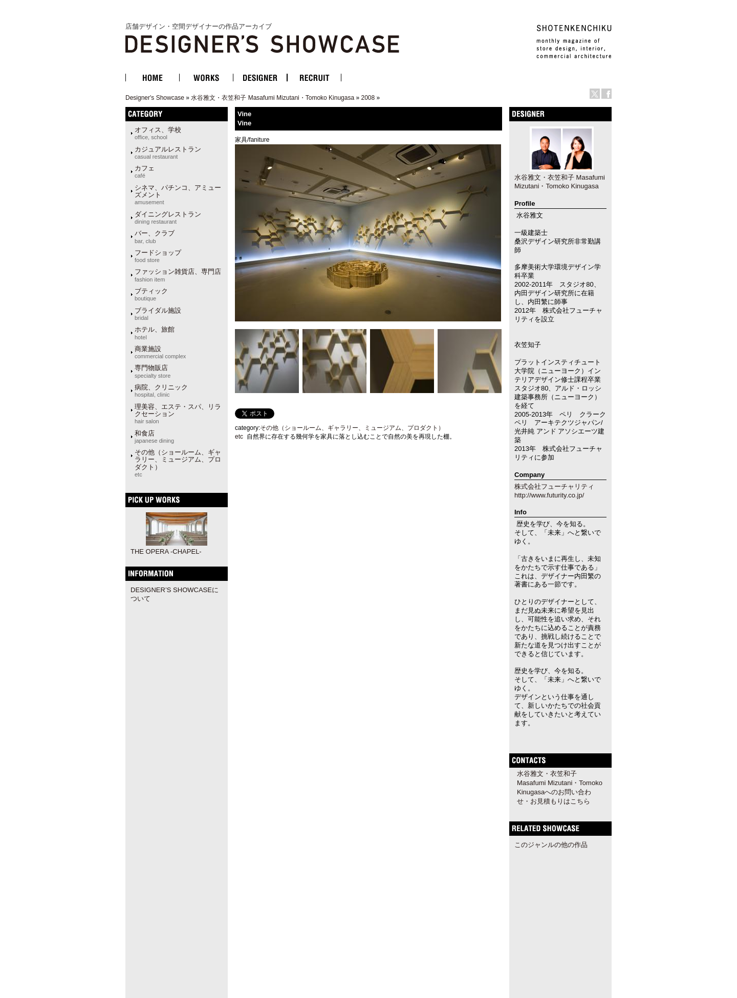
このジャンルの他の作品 (551, 845)
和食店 (154, 436)
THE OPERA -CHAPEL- (166, 551)
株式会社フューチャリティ (554, 486)
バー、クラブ (155, 236)
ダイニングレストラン (168, 217)
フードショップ (158, 256)
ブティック (151, 294)
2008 (368, 97)
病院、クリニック (161, 390)
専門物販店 (152, 371)
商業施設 (160, 352)
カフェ (145, 171)
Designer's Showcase (154, 97)
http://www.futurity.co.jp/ (549, 495)
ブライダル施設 (158, 314)
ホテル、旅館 (155, 333)
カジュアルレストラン (168, 152)
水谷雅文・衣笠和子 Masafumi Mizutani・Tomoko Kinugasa (272, 97)
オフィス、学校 (158, 133)
